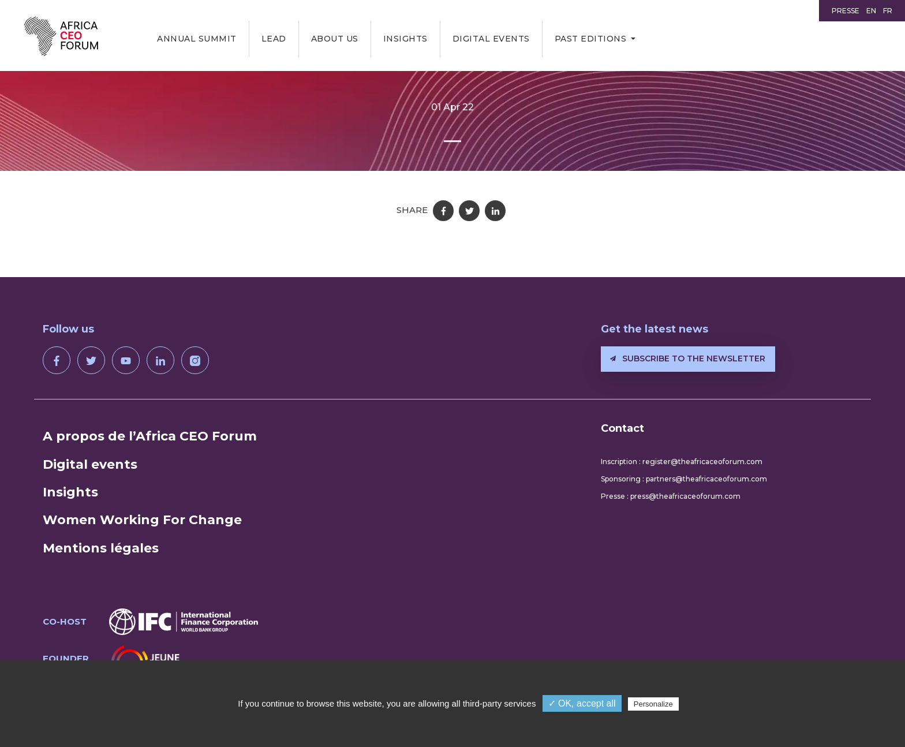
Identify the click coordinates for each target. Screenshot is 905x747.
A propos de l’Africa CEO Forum (150, 436)
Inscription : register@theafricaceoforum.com (681, 461)
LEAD (273, 38)
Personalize (653, 704)
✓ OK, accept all (582, 703)
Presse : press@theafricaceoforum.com (671, 496)
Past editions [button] (591, 38)
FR (887, 10)
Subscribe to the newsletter (687, 358)
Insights (405, 38)
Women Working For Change (142, 520)
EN (871, 10)
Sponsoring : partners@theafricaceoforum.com (684, 479)
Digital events (491, 38)
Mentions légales (101, 548)
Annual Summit (197, 38)
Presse (845, 10)
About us (334, 38)
